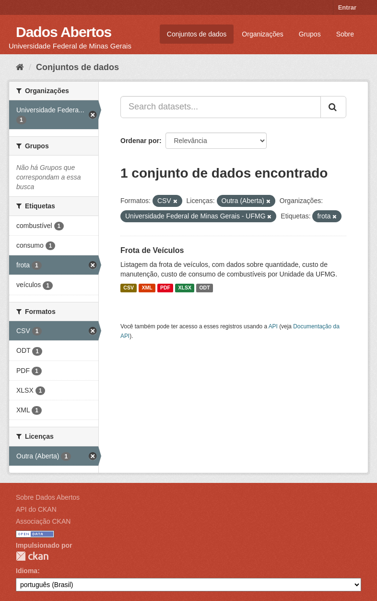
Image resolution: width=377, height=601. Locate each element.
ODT (204, 288)
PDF (165, 288)
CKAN (32, 556)
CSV (128, 288)
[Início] (20, 67)
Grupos (310, 34)
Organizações (262, 34)
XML (146, 288)
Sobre (345, 34)
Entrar (347, 7)
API (273, 326)
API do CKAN (36, 509)
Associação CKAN (43, 521)
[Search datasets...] (220, 107)
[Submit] (333, 107)
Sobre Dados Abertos (48, 497)
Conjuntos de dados (197, 34)
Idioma (26, 571)
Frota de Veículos (152, 250)
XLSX (184, 288)
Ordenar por (139, 140)
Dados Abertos (63, 32)
